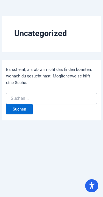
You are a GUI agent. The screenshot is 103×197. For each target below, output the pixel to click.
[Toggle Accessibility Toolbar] (92, 186)
